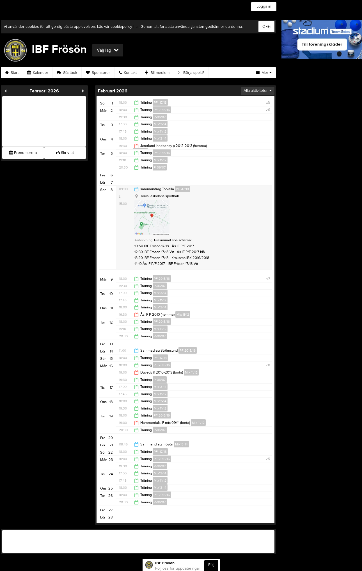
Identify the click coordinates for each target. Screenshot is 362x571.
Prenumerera (23, 152)
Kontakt (128, 72)
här (136, 26)
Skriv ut (65, 152)
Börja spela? (191, 72)
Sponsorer (98, 72)
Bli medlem (157, 72)
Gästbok (67, 72)
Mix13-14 (160, 124)
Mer (264, 72)
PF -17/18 (160, 102)
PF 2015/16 (162, 110)
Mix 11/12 (160, 131)
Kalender (37, 72)
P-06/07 (160, 117)
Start (12, 72)
